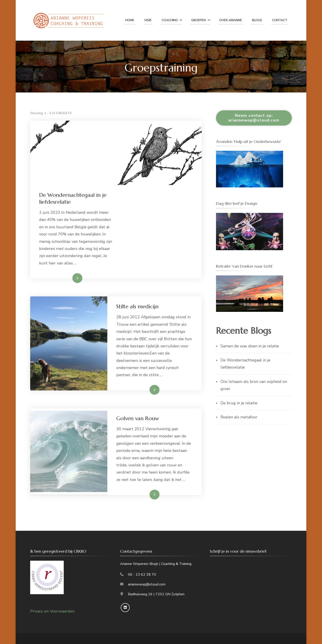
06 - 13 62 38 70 (142, 574)
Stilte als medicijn (137, 306)
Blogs (257, 20)
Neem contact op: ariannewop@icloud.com (253, 118)
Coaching (170, 20)
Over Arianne (230, 20)
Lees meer (70, 278)
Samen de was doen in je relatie (249, 346)
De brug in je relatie (238, 403)
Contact (279, 20)
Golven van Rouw (137, 418)
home (129, 20)
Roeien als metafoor (238, 417)
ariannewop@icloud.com (146, 584)
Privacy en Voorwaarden (52, 611)
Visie (148, 20)
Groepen (198, 20)
